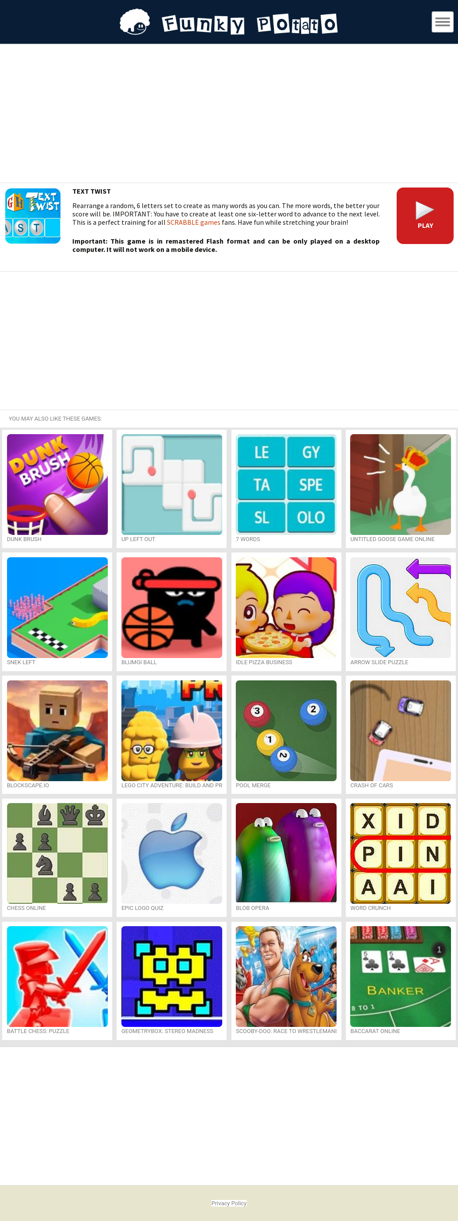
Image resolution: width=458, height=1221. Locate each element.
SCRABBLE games (193, 222)
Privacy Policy (228, 1203)
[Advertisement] (229, 114)
